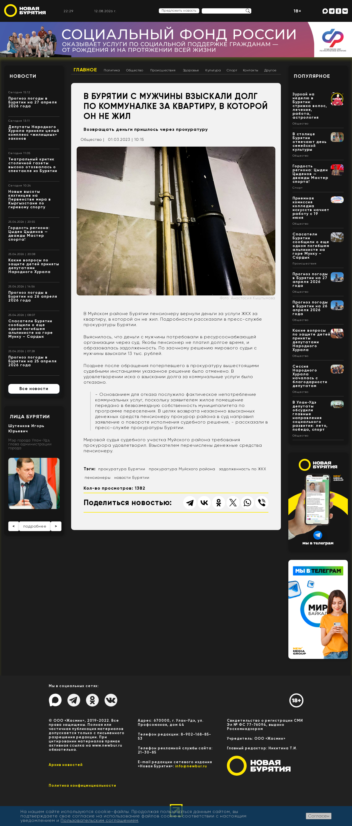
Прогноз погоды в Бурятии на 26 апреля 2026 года (32, 296)
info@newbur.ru (191, 766)
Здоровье (191, 70)
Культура (213, 70)
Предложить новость (179, 10)
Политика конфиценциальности (82, 785)
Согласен (318, 816)
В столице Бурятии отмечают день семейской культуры (310, 142)
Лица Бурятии (30, 417)
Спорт (232, 70)
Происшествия (163, 70)
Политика (112, 70)
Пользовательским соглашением (99, 820)
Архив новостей (66, 765)
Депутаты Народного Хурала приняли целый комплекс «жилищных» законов (33, 132)
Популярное (312, 76)
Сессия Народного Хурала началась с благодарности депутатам (310, 376)
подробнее (34, 526)
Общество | (92, 139)
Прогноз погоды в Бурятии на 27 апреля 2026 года (32, 102)
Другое (270, 70)
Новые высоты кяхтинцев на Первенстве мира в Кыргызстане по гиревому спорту (29, 199)
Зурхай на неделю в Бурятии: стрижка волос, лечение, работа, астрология (310, 106)
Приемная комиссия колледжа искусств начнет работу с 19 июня (311, 208)
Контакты (250, 70)
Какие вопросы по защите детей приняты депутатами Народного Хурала (33, 266)
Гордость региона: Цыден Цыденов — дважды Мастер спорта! (29, 233)
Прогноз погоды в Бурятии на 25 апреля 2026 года (32, 361)
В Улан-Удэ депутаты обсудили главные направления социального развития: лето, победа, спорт (310, 416)
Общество (134, 70)
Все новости (33, 388)
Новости (23, 76)
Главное (85, 70)
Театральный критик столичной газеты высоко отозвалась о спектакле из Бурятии (32, 165)
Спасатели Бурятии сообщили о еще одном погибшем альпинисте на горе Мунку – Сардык (30, 329)
